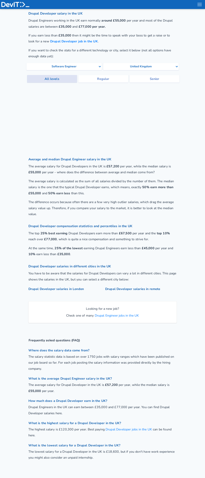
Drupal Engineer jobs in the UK (116, 315)
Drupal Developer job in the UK (74, 41)
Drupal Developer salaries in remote (132, 289)
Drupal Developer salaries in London (56, 289)
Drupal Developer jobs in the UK (129, 429)
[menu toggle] (199, 4)
